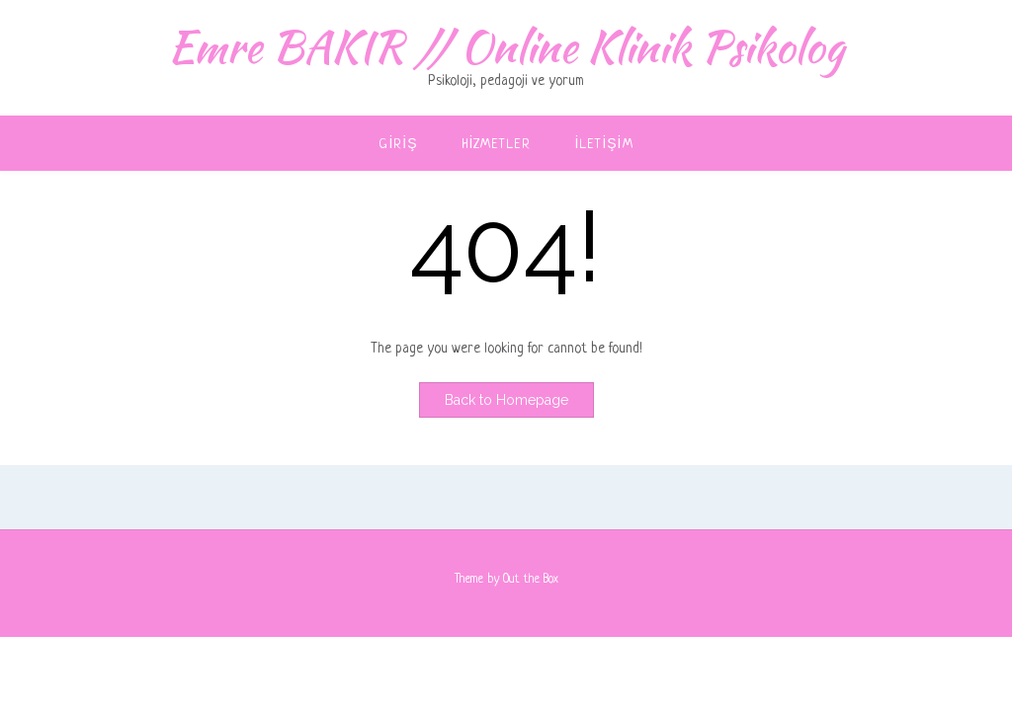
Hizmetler (497, 144)
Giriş (398, 144)
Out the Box (530, 580)
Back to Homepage (506, 400)
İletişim (604, 144)
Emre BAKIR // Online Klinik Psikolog (506, 46)
